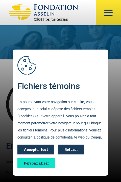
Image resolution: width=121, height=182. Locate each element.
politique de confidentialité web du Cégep (68, 137)
